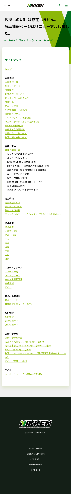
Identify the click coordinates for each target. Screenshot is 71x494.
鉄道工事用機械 (12, 210)
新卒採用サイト (12, 320)
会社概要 (9, 90)
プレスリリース (12, 275)
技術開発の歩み (12, 113)
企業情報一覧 (11, 82)
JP (5, 5)
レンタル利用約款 (35, 448)
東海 (7, 242)
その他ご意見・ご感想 (16, 361)
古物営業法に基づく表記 (35, 453)
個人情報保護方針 (35, 464)
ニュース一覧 (11, 271)
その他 (8, 287)
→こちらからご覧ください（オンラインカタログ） (29, 40)
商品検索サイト (12, 202)
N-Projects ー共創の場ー (17, 109)
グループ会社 (11, 105)
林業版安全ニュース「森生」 (19, 304)
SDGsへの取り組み (14, 125)
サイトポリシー (35, 459)
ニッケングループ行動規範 (18, 117)
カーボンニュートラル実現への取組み (23, 374)
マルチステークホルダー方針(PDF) (22, 121)
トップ (8, 69)
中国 (7, 250)
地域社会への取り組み (16, 133)
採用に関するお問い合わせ (18, 349)
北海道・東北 (11, 231)
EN (9, 5)
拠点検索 (9, 227)
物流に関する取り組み (16, 137)
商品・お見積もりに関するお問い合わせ (24, 341)
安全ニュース (11, 300)
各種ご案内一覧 (12, 150)
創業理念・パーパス (15, 94)
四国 (7, 254)
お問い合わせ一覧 (13, 337)
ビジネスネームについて (17, 97)
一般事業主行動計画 (15, 129)
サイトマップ (35, 470)
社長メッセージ (12, 86)
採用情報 (9, 316)
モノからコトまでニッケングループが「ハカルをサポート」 (34, 214)
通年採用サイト (12, 324)
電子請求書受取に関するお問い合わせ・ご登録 (28, 345)
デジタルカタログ (13, 206)
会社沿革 (9, 101)
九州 (7, 258)
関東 (7, 238)
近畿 (7, 246)
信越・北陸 (10, 235)
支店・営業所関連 (13, 279)
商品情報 (9, 283)
